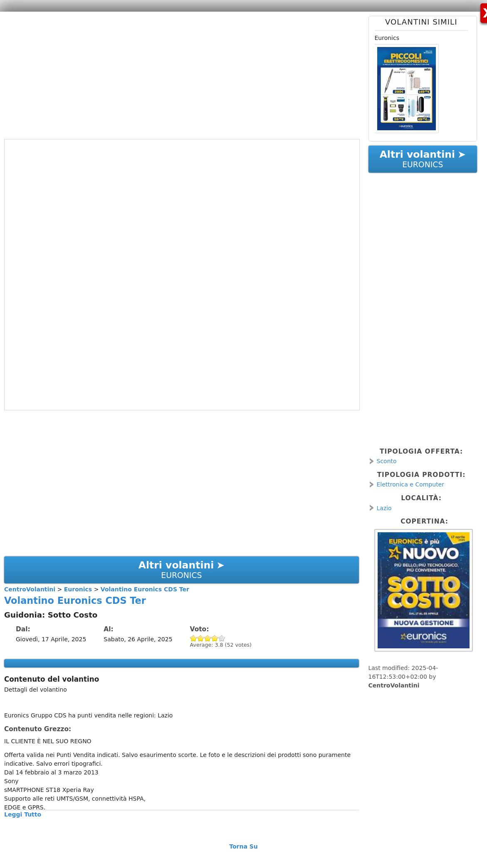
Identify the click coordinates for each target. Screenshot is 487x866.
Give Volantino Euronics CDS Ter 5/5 (221, 638)
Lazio (384, 508)
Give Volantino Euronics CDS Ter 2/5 (200, 638)
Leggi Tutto (22, 814)
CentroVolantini (394, 685)
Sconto (387, 461)
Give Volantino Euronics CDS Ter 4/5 (214, 638)
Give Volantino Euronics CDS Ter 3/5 (207, 638)
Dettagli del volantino (35, 689)
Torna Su (243, 846)
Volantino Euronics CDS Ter (75, 600)
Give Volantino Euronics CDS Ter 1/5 (193, 638)
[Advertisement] (178, 74)
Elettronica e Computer (411, 484)
